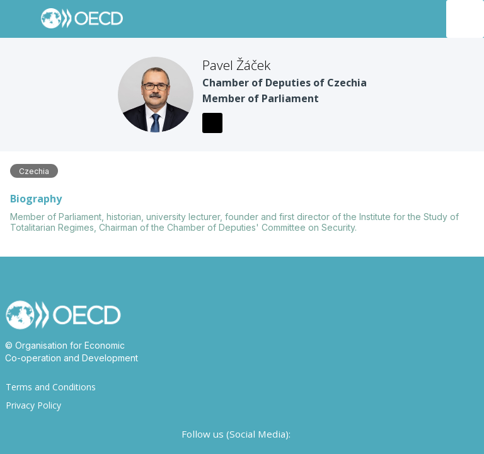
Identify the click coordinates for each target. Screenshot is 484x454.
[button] (19, 19)
